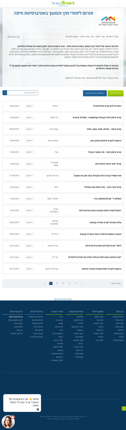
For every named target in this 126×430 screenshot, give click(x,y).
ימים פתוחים (119, 333)
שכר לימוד (120, 323)
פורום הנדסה (38, 333)
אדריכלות (79, 350)
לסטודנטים (18, 326)
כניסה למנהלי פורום (63, 299)
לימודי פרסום (58, 347)
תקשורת (80, 330)
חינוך (61, 330)
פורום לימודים (118, 340)
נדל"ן (61, 316)
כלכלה (80, 323)
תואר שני (100, 320)
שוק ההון (59, 320)
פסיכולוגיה (79, 357)
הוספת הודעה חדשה (95, 93)
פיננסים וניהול (57, 333)
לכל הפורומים (14, 36)
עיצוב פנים (79, 353)
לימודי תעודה (98, 333)
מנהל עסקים (78, 320)
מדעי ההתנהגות (77, 326)
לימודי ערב (99, 340)
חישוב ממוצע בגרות (15, 320)
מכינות (100, 326)
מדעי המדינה (78, 347)
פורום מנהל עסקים (36, 316)
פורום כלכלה (38, 326)
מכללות (121, 330)
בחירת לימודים (118, 316)
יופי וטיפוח (59, 326)
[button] (63, 106)
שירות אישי (115, 93)
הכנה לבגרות (98, 323)
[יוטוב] (66, 388)
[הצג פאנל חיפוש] (3, 3)
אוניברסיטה (119, 326)
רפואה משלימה (57, 353)
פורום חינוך (39, 330)
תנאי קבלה (119, 320)
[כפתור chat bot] (8, 421)
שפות (61, 323)
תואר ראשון (99, 316)
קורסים (100, 336)
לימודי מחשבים (57, 360)
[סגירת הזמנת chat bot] (37, 409)
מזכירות (60, 343)
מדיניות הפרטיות (16, 333)
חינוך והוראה (78, 333)
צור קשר (19, 330)
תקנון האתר (18, 323)
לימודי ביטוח (58, 340)
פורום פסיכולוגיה (36, 336)
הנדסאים (100, 330)
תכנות (61, 336)
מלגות (121, 336)
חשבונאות (79, 336)
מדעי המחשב (78, 340)
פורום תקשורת (37, 323)
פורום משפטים (37, 320)
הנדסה (80, 343)
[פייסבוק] (61, 388)
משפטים (80, 316)
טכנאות (60, 350)
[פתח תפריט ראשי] (122, 3)
